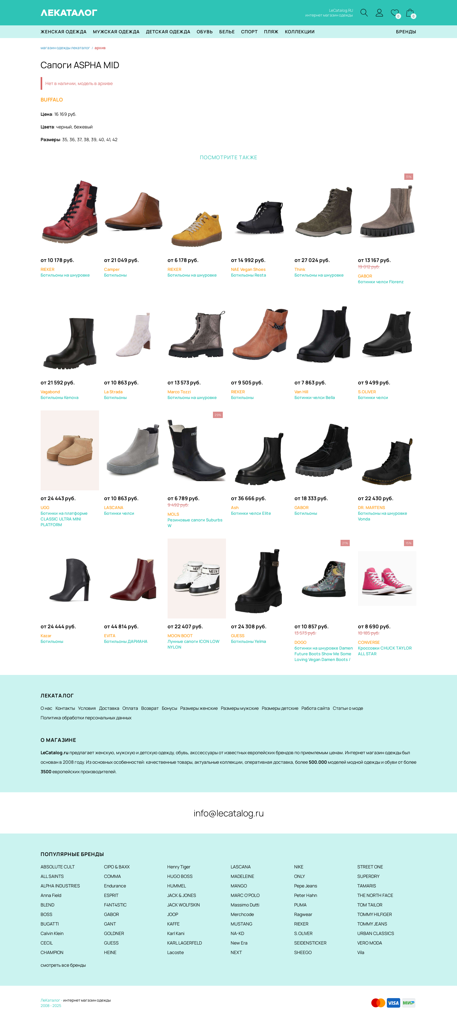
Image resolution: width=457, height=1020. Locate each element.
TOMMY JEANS (372, 924)
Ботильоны (115, 272)
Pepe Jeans (305, 886)
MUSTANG (241, 924)
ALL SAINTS (52, 876)
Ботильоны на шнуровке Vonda (382, 513)
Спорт (249, 32)
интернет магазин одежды (87, 1000)
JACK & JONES (181, 895)
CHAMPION (52, 952)
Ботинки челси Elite (251, 510)
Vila (360, 952)
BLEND (47, 905)
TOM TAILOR (369, 905)
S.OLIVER (303, 933)
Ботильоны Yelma (248, 638)
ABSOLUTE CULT (58, 867)
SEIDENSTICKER (310, 943)
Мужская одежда (116, 32)
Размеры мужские (240, 708)
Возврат (150, 708)
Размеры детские (280, 708)
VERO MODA (369, 943)
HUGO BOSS (180, 876)
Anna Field (51, 895)
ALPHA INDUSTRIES (60, 886)
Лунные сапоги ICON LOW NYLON (194, 641)
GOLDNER (114, 933)
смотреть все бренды (63, 965)
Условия (87, 708)
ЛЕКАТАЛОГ (69, 12)
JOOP (172, 914)
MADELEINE (242, 876)
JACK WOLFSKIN (183, 905)
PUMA (300, 905)
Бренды (406, 32)
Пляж (271, 32)
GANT (110, 924)
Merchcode (242, 914)
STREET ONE (370, 867)
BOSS (46, 914)
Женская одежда (64, 32)
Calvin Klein (52, 933)
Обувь (205, 32)
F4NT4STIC (115, 905)
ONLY (299, 876)
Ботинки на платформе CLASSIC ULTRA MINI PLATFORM (64, 516)
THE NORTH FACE (375, 895)
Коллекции (300, 32)
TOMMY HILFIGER (374, 914)
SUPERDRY (368, 876)
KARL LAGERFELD (184, 943)
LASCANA (241, 867)
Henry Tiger (178, 867)
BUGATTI (50, 924)
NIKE (298, 867)
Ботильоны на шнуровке (65, 272)
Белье (227, 32)
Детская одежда (168, 32)
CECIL (47, 943)
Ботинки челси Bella (315, 394)
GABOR (111, 914)
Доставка (109, 708)
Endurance (115, 886)
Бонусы (169, 708)
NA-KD (237, 933)
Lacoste (175, 952)
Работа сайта (315, 708)
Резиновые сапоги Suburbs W (195, 519)
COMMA (112, 876)
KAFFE (173, 924)
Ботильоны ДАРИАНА (126, 638)
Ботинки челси (373, 394)
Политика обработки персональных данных (86, 718)
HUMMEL (176, 886)
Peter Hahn (305, 895)
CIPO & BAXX (116, 867)
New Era (239, 943)
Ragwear (303, 914)
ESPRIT (111, 895)
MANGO (239, 886)
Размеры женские (199, 708)
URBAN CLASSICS (375, 933)
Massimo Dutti (245, 905)
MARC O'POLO (245, 895)
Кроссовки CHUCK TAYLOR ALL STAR (385, 648)
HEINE (110, 952)
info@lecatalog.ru (229, 813)
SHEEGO (303, 952)
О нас (46, 708)
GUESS (111, 943)
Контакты (65, 708)
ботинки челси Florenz (381, 278)
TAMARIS (366, 886)
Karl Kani (175, 933)
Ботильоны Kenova (59, 394)
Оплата (130, 708)
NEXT (236, 952)
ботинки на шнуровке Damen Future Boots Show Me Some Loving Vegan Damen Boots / (324, 650)
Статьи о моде (348, 708)
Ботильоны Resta (248, 272)
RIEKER (301, 924)
